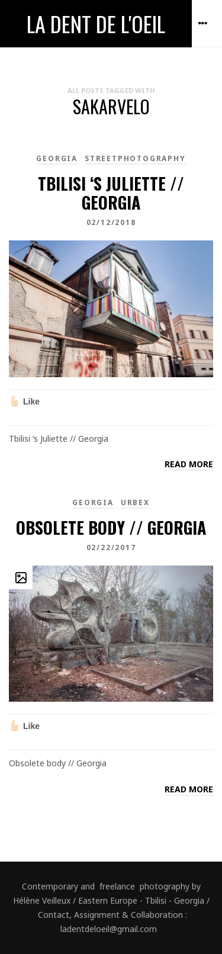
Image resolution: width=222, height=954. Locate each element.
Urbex (135, 502)
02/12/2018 (111, 222)
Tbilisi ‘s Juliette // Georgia (111, 192)
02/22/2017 (111, 547)
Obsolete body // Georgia (111, 527)
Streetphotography (135, 158)
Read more (189, 464)
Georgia (57, 158)
